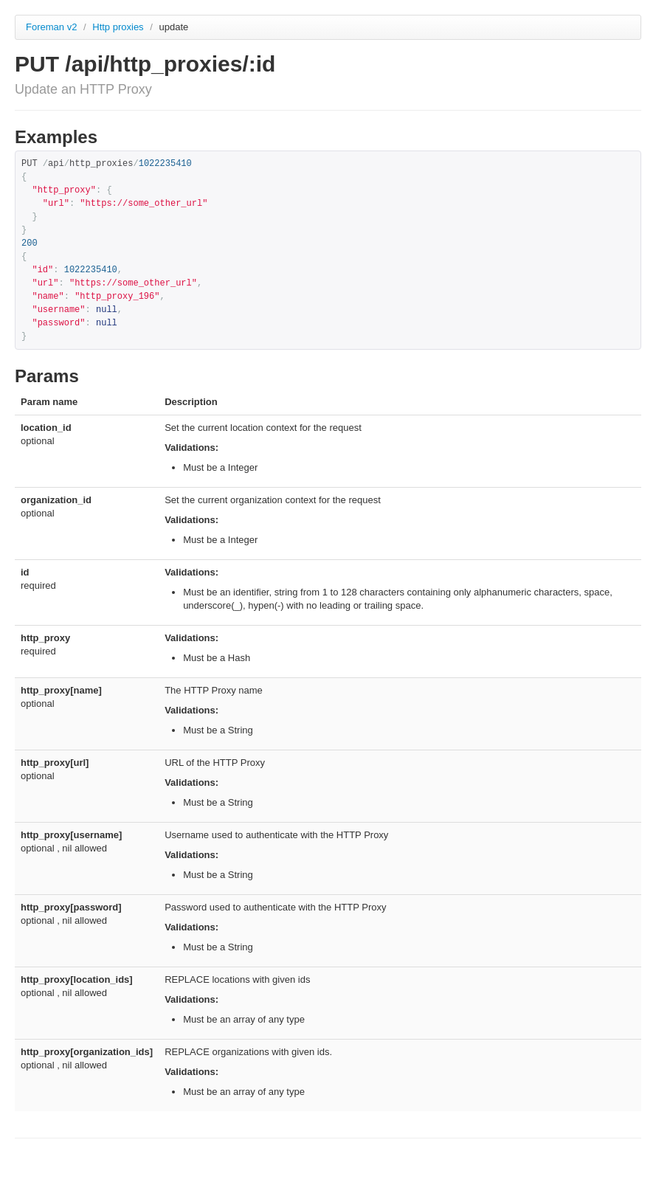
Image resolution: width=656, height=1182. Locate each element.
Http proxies (119, 26)
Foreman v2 (51, 26)
